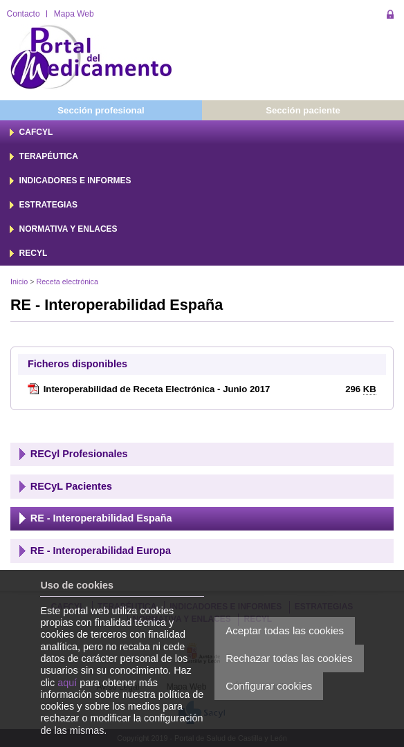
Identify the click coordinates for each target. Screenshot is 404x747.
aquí (67, 682)
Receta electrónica (67, 281)
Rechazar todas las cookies (289, 658)
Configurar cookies (269, 686)
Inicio (19, 281)
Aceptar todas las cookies (285, 630)
